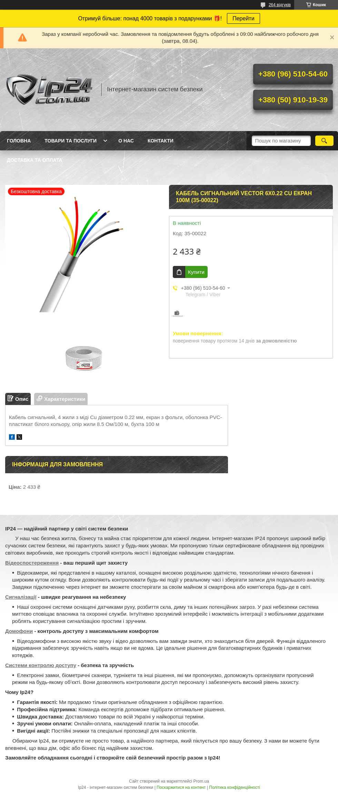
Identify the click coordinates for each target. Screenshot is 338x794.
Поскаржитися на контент (181, 787)
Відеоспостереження (32, 563)
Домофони (19, 631)
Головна (19, 140)
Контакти (160, 140)
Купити (196, 272)
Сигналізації (21, 597)
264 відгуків (280, 4)
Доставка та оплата (34, 160)
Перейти (243, 18)
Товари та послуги (70, 140)
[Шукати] (324, 141)
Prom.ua (201, 781)
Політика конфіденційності (234, 787)
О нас (126, 140)
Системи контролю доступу (40, 665)
